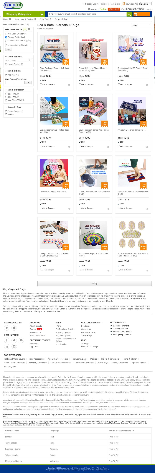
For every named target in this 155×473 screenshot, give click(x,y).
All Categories (10, 366)
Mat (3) (9, 114)
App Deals (34, 346)
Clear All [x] (24, 25)
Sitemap (85, 343)
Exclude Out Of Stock (15, 37)
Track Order (115, 4)
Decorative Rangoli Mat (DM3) (53, 192)
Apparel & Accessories (58, 359)
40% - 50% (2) (12, 97)
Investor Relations (38, 335)
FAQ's (58, 326)
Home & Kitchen (130, 359)
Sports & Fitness (139, 363)
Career (36, 329)
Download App (130, 4)
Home (7, 19)
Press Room (35, 332)
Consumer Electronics (84, 363)
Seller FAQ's (86, 335)
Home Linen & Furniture (25, 19)
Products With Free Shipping (18, 41)
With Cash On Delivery (15, 34)
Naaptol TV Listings (89, 346)
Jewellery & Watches (38, 363)
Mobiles (93, 359)
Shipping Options (63, 332)
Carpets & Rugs (57, 301)
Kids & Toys (103, 363)
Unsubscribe (61, 344)
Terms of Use (90, 468)
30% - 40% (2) (12, 94)
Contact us (86, 329)
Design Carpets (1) (14, 111)
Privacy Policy (102, 468)
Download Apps (13, 323)
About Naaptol (36, 326)
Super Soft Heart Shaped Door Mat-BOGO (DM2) (92, 69)
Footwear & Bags (79, 359)
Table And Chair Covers (14, 359)
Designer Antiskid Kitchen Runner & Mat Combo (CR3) (54, 254)
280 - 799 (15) (12, 75)
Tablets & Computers (110, 359)
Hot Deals (34, 343)
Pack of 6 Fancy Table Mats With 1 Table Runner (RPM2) (133, 254)
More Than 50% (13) (14, 100)
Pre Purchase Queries (65, 329)
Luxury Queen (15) (14, 64)
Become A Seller (88, 332)
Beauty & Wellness (120, 363)
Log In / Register (100, 4)
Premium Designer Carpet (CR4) (132, 130)
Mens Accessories (36, 359)
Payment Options (63, 335)
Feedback (85, 326)
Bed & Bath (45, 19)
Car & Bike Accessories (61, 363)
